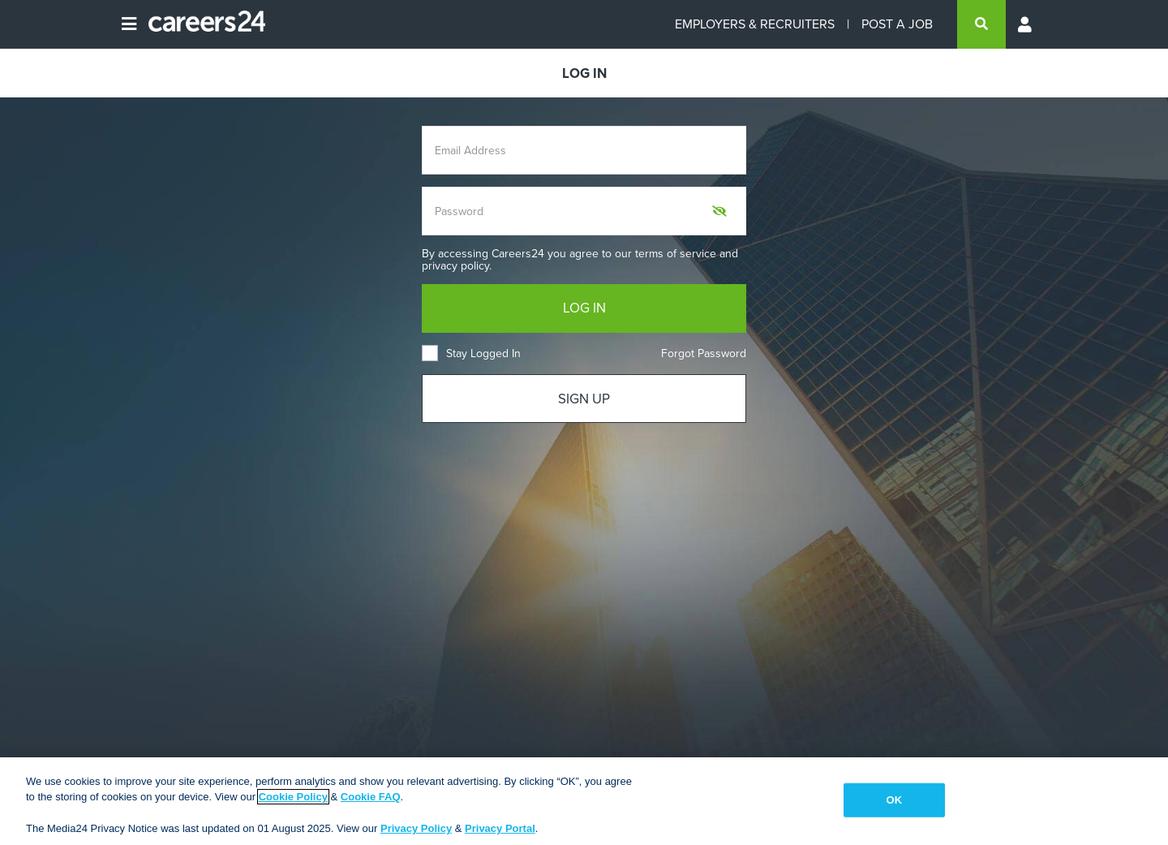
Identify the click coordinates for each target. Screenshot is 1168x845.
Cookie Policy (293, 797)
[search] (981, 24)
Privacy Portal (500, 828)
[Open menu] (129, 24)
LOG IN (584, 308)
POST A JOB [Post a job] (897, 24)
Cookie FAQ (371, 797)
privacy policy (455, 265)
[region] (584, 801)
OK (894, 800)
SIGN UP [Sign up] (584, 399)
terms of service (675, 253)
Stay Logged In (471, 353)
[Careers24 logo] (200, 24)
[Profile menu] (1026, 24)
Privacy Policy (416, 828)
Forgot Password (703, 353)
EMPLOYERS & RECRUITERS (755, 24)
